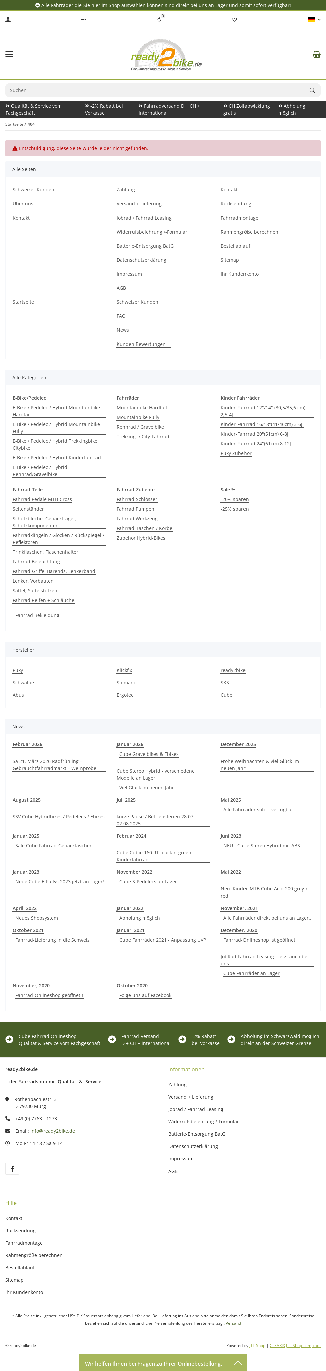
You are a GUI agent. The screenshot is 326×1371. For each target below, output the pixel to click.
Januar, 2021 (131, 930)
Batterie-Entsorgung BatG (196, 1134)
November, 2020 (31, 985)
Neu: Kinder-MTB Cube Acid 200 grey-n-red (265, 892)
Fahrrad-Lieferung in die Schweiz (52, 940)
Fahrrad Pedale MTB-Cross (42, 499)
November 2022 (134, 872)
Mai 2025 (231, 800)
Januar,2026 (130, 744)
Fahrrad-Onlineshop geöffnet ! (49, 995)
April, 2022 (25, 908)
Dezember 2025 (238, 744)
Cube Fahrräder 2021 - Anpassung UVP (162, 940)
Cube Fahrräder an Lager (251, 973)
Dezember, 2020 (239, 930)
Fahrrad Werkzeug (137, 518)
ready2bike (233, 670)
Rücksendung (20, 1230)
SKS (225, 682)
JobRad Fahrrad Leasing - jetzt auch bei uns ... (265, 960)
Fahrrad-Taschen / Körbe (144, 528)
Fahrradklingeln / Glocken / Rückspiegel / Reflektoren (58, 538)
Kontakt (13, 1218)
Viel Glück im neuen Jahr (146, 787)
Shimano (126, 682)
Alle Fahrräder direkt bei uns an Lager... (268, 918)
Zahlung (177, 1084)
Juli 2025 (126, 800)
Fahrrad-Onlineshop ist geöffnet (259, 940)
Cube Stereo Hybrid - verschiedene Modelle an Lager (156, 774)
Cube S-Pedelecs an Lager (148, 881)
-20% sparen (235, 499)
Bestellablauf (20, 1267)
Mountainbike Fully (138, 417)
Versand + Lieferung (190, 1097)
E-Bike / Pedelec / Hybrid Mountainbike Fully (56, 427)
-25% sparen (235, 509)
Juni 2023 (231, 836)
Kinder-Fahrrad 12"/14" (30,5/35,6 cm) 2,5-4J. (263, 411)
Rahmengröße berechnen (34, 1255)
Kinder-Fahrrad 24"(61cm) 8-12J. (256, 443)
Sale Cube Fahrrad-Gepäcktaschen (54, 845)
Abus (18, 695)
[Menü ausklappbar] (9, 54)
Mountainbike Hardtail (142, 407)
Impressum (181, 1158)
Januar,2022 (130, 908)
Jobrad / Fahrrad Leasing (195, 1109)
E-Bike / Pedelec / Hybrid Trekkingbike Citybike (55, 444)
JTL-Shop (257, 1345)
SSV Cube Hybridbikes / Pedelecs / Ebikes (59, 816)
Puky (18, 670)
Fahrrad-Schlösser (137, 499)
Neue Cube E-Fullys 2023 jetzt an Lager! (59, 881)
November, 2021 (239, 908)
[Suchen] (315, 90)
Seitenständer (28, 509)
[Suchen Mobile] (157, 90)
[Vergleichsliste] (159, 19)
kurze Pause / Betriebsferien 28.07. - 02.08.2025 (157, 820)
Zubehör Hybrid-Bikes (141, 538)
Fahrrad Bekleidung (37, 615)
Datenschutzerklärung (193, 1146)
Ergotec (125, 695)
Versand (233, 1323)
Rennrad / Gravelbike (140, 427)
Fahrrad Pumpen (135, 509)
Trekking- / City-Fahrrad (143, 436)
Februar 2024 (131, 836)
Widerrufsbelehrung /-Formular (203, 1121)
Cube (226, 695)
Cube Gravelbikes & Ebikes (149, 754)
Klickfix (124, 670)
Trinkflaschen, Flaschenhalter (45, 552)
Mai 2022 (231, 872)
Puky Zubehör (236, 453)
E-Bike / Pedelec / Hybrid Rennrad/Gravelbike (40, 470)
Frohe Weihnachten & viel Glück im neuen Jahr (260, 764)
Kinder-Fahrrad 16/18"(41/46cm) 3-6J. (262, 424)
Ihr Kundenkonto (24, 1292)
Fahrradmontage (24, 1243)
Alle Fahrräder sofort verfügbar (258, 809)
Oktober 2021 (28, 930)
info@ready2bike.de (52, 1131)
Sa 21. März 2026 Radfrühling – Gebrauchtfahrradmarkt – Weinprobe (54, 764)
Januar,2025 (26, 836)
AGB (173, 1171)
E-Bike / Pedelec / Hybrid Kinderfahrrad (57, 457)
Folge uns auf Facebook (145, 995)
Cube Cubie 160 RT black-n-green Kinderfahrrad (154, 856)
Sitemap (14, 1280)
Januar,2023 (26, 872)
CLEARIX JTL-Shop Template (295, 1345)
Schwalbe (23, 682)
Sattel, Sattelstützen (35, 590)
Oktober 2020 (132, 985)
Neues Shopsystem (36, 918)
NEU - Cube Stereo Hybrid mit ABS (261, 845)
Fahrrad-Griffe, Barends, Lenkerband (54, 571)
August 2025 (27, 800)
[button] (83, 20)
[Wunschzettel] (234, 19)
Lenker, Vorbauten (33, 581)
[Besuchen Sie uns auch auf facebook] (12, 1169)
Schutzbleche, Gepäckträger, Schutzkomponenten (45, 522)
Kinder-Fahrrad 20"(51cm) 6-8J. (255, 434)
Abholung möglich (139, 918)
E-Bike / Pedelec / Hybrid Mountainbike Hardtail (56, 411)
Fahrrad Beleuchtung (36, 561)
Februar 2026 (27, 744)
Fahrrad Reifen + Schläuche (43, 600)
